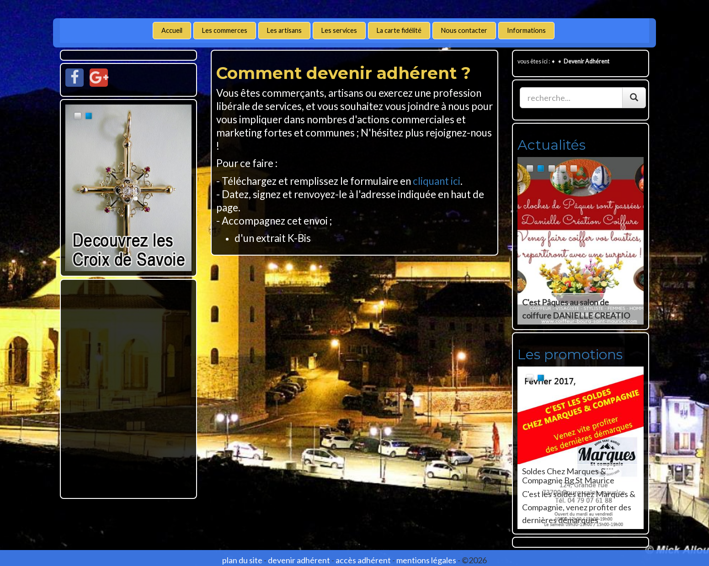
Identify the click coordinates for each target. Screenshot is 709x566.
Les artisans (284, 30)
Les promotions (570, 354)
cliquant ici (436, 181)
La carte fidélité (399, 30)
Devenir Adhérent (586, 61)
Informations (526, 30)
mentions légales (426, 560)
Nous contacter (464, 30)
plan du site (242, 560)
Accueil (171, 30)
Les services (339, 30)
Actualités (551, 144)
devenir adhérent (299, 560)
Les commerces (224, 30)
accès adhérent (363, 560)
